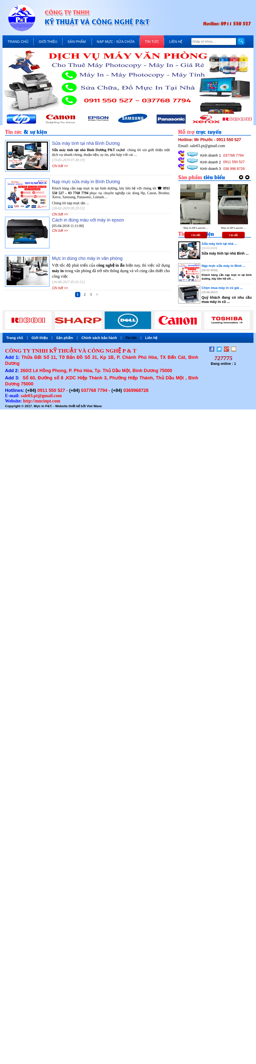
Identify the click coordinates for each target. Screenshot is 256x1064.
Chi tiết (195, 235)
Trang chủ (14, 338)
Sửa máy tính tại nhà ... (219, 244)
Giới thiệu (39, 338)
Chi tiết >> (60, 166)
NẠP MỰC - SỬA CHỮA (116, 42)
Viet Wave (94, 406)
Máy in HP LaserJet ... (195, 227)
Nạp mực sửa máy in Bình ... (223, 266)
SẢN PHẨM (77, 42)
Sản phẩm (64, 338)
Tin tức (131, 338)
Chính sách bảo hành (99, 338)
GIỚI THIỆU (48, 42)
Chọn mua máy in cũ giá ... (222, 288)
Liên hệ (151, 338)
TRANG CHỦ (18, 42)
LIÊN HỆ (175, 42)
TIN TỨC (152, 42)
